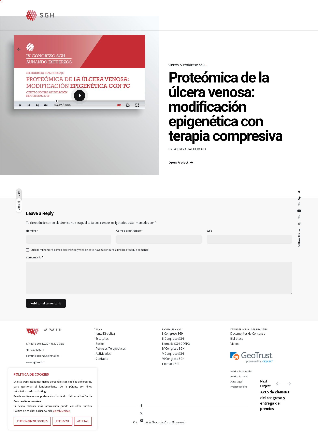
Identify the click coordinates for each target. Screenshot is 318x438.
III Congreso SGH (173, 338)
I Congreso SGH (172, 328)
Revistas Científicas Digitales (249, 328)
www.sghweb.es (35, 362)
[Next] (289, 384)
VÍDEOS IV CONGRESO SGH (187, 65)
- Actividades (102, 353)
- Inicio (98, 328)
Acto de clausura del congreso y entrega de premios (274, 400)
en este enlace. (61, 411)
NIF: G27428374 (35, 349)
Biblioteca (236, 338)
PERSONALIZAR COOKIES (32, 421)
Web (209, 231)
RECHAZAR (62, 421)
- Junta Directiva (104, 333)
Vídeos (234, 343)
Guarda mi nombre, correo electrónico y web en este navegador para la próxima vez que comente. (89, 249)
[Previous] (278, 384)
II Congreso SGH (172, 333)
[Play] (79, 95)
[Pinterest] (141, 420)
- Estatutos (101, 338)
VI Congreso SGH (173, 358)
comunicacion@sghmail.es (42, 355)
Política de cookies (240, 376)
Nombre (32, 231)
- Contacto (101, 358)
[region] (52, 399)
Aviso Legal (236, 381)
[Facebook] (141, 406)
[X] (141, 413)
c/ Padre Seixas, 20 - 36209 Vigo (45, 343)
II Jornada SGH (171, 363)
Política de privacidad (241, 371)
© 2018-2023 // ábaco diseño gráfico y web (159, 422)
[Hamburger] (279, 15)
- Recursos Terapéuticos (110, 348)
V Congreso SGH (173, 353)
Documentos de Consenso (247, 333)
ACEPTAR (82, 421)
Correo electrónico (129, 231)
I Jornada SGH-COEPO (176, 343)
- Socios (99, 343)
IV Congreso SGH (173, 348)
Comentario (34, 257)
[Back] (19, 49)
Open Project (181, 162)
